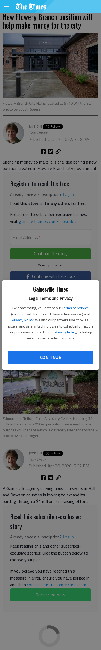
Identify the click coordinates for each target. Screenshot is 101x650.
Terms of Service (75, 308)
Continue (50, 357)
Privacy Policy (22, 320)
